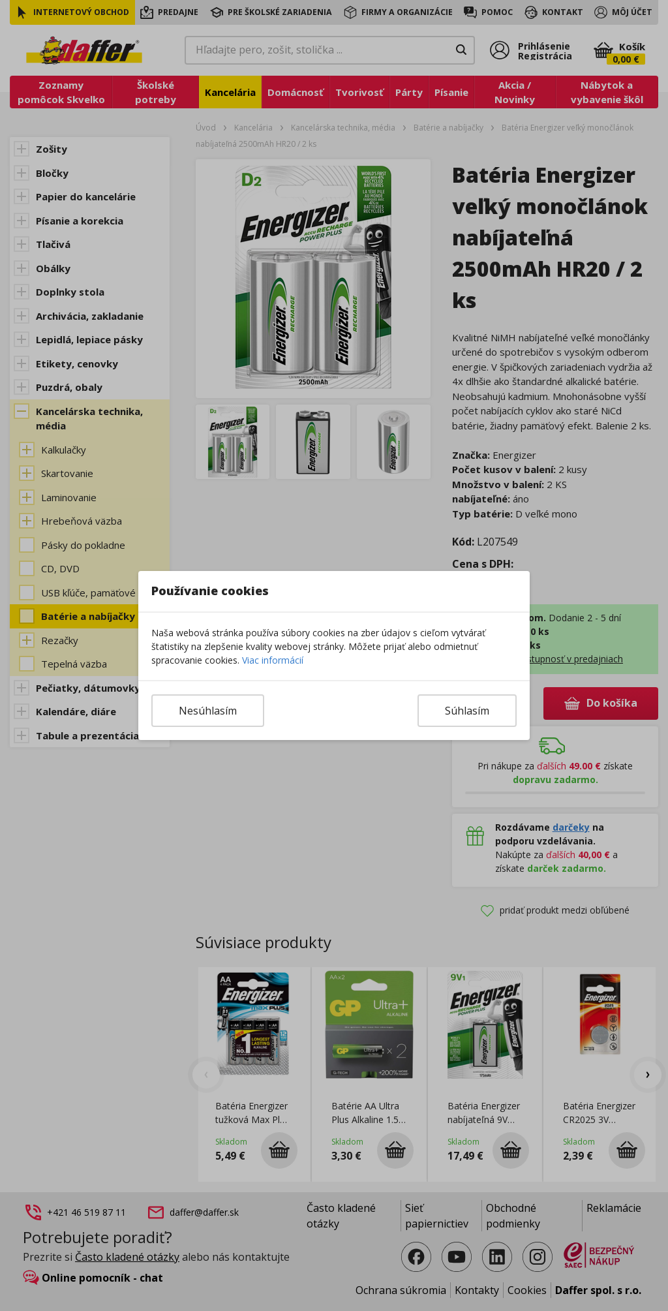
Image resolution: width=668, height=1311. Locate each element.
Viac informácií (272, 660)
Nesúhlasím (208, 710)
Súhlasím (467, 710)
